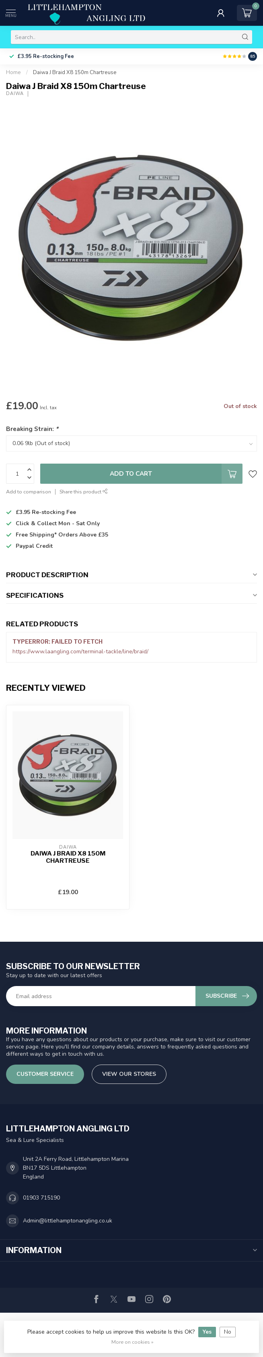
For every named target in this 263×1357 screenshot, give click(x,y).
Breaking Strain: (32, 429)
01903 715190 (41, 1198)
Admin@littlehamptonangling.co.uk (67, 1220)
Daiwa (15, 93)
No (227, 1332)
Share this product (84, 491)
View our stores (129, 1074)
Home (13, 72)
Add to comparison (28, 491)
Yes (207, 1332)
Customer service (45, 1074)
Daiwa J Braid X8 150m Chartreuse (75, 72)
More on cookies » (132, 1341)
